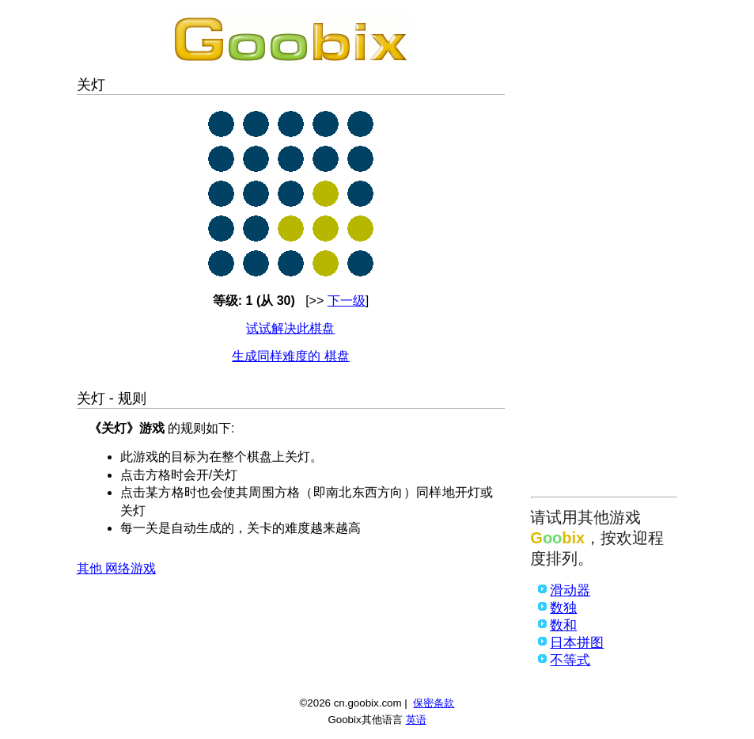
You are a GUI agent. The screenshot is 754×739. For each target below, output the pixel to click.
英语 (416, 720)
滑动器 (570, 590)
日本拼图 (577, 642)
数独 (563, 607)
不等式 (570, 660)
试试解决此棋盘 (290, 328)
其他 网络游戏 (116, 568)
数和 (563, 625)
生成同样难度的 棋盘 (290, 356)
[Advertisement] (604, 251)
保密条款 (433, 703)
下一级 (347, 300)
